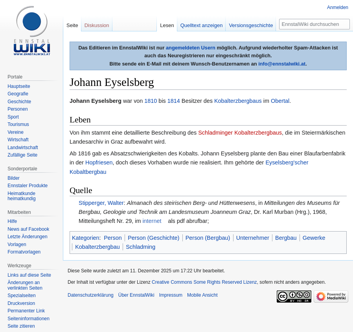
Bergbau (285, 238)
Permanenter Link (26, 311)
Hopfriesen (99, 162)
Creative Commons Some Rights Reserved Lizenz (204, 282)
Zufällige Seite (22, 155)
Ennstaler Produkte (27, 185)
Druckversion (21, 303)
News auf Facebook (28, 229)
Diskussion (97, 25)
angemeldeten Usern (190, 48)
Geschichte (19, 101)
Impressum (170, 295)
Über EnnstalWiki (136, 295)
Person (113, 238)
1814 (173, 101)
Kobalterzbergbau (97, 247)
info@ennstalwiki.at (281, 64)
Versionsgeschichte (251, 25)
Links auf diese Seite (29, 275)
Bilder (13, 178)
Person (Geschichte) (153, 238)
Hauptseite (18, 86)
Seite (72, 25)
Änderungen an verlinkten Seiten (24, 285)
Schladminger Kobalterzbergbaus (240, 133)
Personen (17, 109)
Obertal (280, 101)
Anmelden (337, 7)
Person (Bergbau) (208, 238)
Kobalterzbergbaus (238, 101)
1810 (150, 101)
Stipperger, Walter (101, 203)
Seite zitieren (21, 326)
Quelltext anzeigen (201, 25)
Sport (13, 117)
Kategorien (85, 238)
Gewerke (314, 238)
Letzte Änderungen (27, 236)
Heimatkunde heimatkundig (21, 196)
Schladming (140, 247)
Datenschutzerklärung (91, 295)
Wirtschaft (17, 139)
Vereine (15, 132)
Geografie (17, 94)
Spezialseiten (21, 295)
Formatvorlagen (23, 252)
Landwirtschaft (22, 147)
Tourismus (18, 124)
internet (151, 221)
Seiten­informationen (28, 318)
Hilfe (12, 221)
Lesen (167, 25)
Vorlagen (16, 244)
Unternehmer (252, 238)
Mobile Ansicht (202, 295)
